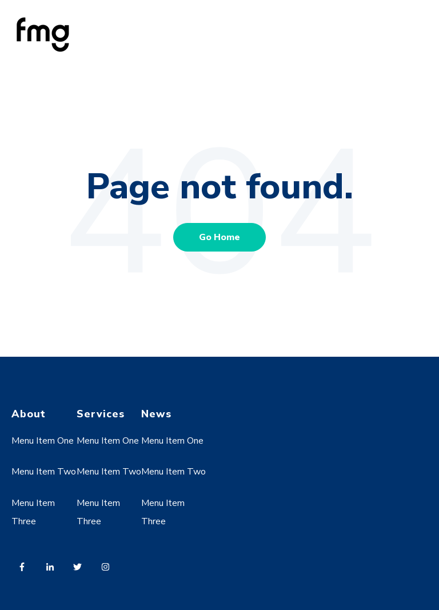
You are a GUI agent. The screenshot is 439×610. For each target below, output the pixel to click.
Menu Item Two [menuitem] (43, 471)
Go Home (219, 237)
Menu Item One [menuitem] (42, 440)
